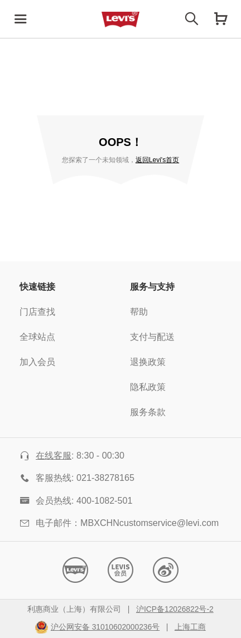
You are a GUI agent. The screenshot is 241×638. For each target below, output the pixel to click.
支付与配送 (152, 337)
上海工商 (190, 627)
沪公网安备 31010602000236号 (105, 627)
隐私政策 (148, 387)
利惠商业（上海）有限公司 (74, 609)
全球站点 (37, 337)
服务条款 (148, 412)
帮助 (139, 312)
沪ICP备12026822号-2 (175, 609)
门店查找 (37, 312)
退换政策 (148, 362)
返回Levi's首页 (157, 160)
